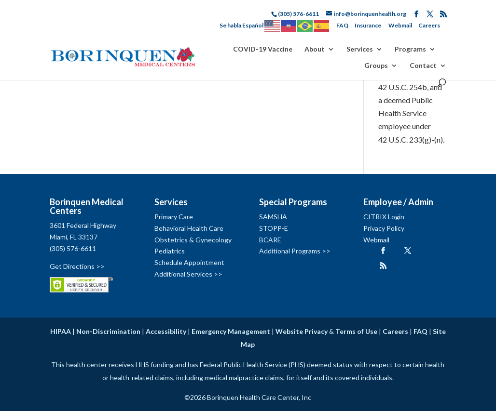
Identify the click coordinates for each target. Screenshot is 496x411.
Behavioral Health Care (188, 228)
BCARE (270, 240)
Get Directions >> (77, 266)
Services (359, 49)
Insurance (368, 25)
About (314, 49)
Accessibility (166, 331)
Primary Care (173, 216)
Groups (376, 65)
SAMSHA (273, 216)
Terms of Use (356, 331)
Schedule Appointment (189, 262)
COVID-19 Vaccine (262, 49)
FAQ (342, 25)
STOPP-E (273, 228)
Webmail (400, 25)
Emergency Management (231, 331)
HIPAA (60, 331)
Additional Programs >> (295, 251)
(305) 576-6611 (73, 248)
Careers (429, 25)
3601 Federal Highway (83, 225)
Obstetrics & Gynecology (193, 240)
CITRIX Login (383, 216)
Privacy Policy (383, 228)
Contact (423, 65)
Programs (410, 49)
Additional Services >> (188, 274)
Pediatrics (169, 251)
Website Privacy (302, 331)
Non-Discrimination (108, 331)
